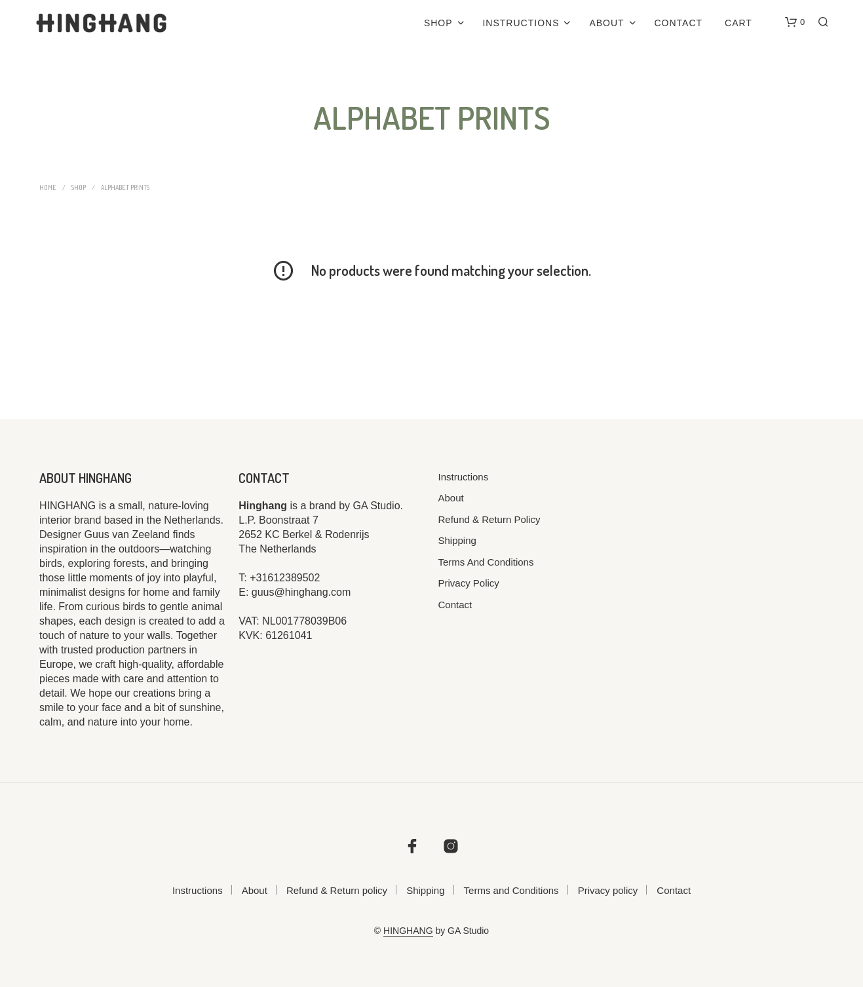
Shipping (457, 540)
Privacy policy (468, 583)
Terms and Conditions (486, 562)
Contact (679, 23)
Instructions (520, 23)
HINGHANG (407, 931)
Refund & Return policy (489, 519)
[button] (795, 22)
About (606, 23)
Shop (438, 23)
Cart (738, 23)
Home (47, 187)
